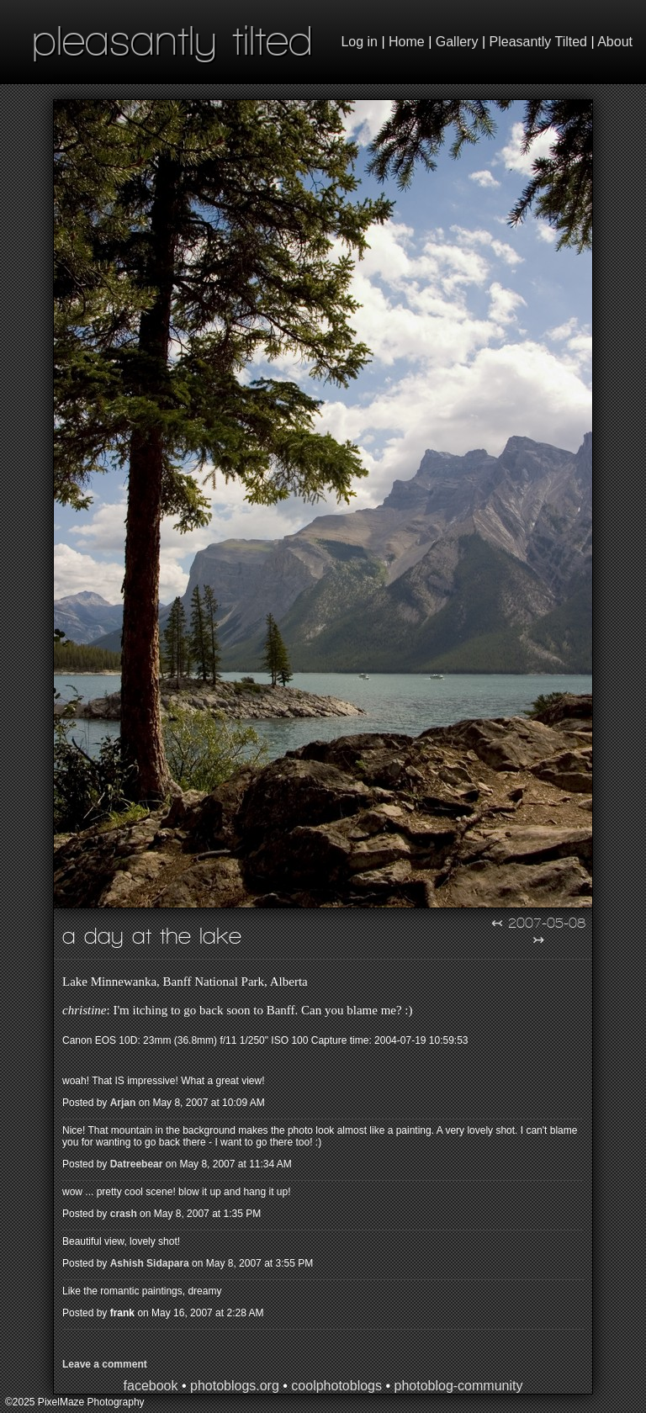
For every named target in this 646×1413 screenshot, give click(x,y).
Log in (359, 41)
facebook (151, 1386)
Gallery (457, 41)
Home (407, 41)
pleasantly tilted (172, 40)
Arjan (123, 1103)
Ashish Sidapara (149, 1263)
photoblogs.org (234, 1386)
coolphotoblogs (336, 1386)
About (615, 41)
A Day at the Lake (152, 935)
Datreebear (136, 1164)
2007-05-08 (546, 922)
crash (123, 1214)
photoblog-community (458, 1386)
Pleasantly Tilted (539, 41)
